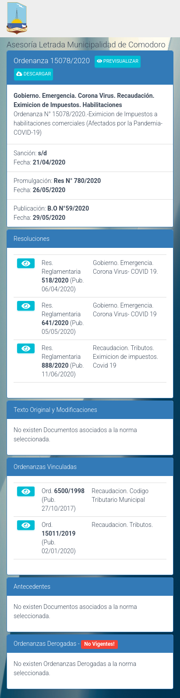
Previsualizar (117, 61)
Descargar (33, 74)
